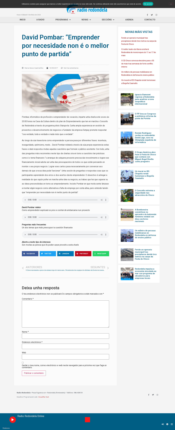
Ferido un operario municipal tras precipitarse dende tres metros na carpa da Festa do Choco (138, 41)
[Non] (171, 4)
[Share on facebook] (30, 253)
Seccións (108, 19)
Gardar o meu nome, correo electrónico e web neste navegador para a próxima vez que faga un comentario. (64, 366)
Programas (63, 19)
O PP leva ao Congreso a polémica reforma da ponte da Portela (145, 116)
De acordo (148, 4)
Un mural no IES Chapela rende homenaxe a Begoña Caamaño (144, 174)
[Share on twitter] (48, 253)
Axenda (129, 19)
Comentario (28, 299)
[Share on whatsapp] (101, 253)
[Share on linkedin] (65, 253)
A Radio (40, 19)
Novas (86, 19)
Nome (25, 332)
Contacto (149, 19)
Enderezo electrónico (32, 342)
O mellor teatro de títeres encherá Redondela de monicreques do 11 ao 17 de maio (138, 52)
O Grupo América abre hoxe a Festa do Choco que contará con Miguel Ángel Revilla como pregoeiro (145, 157)
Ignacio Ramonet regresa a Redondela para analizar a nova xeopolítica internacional (144, 99)
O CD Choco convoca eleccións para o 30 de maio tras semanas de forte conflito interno (137, 64)
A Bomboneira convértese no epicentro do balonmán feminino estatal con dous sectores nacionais (145, 215)
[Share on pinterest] (83, 253)
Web (24, 353)
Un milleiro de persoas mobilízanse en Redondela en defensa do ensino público (145, 234)
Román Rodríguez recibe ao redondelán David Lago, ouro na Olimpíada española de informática (145, 137)
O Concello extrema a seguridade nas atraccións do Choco (145, 192)
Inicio (22, 19)
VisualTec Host (43, 397)
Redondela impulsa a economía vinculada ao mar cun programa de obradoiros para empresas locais (145, 273)
